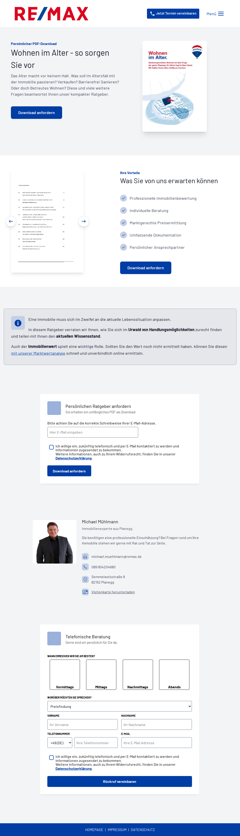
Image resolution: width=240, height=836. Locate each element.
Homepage (94, 829)
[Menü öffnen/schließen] (215, 14)
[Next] (83, 221)
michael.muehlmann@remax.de (116, 556)
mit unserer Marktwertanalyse (38, 353)
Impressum (117, 829)
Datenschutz (143, 829)
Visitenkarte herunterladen (113, 592)
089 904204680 (103, 567)
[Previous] (10, 221)
